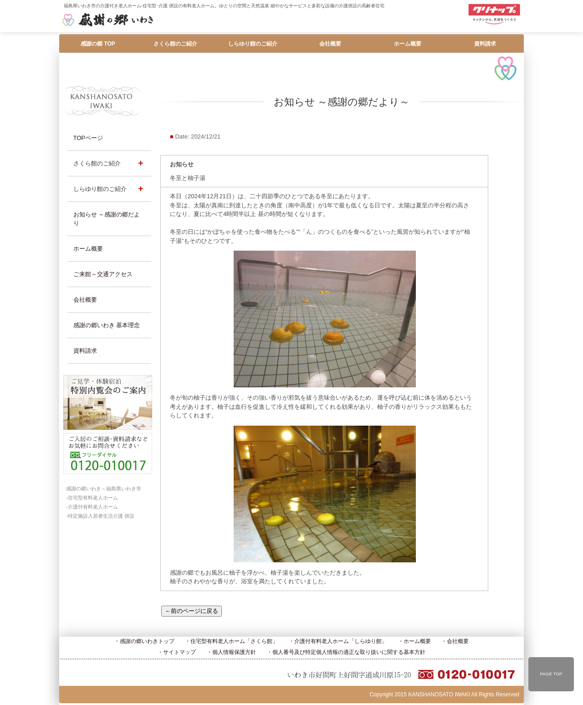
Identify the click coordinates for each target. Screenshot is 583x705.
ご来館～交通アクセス (103, 274)
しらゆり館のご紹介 (252, 44)
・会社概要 (455, 641)
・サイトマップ (177, 652)
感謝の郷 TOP (98, 44)
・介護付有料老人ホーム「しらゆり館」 (338, 641)
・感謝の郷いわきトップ (144, 641)
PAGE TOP (551, 673)
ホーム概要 (407, 44)
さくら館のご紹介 (175, 44)
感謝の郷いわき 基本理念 (106, 325)
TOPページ (88, 137)
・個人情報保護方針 (231, 652)
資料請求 (485, 44)
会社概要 (330, 44)
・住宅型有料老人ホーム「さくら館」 (231, 641)
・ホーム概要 (414, 641)
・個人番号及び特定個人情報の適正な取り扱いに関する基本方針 (346, 652)
